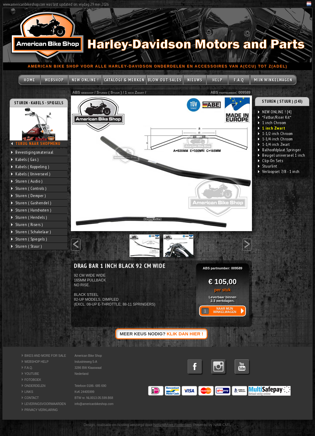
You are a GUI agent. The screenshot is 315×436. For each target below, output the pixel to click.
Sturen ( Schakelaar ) (31, 231)
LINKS (28, 392)
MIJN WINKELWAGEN (273, 80)
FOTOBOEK (32, 379)
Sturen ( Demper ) (28, 195)
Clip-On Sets (270, 160)
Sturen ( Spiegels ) (29, 239)
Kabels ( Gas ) (24, 159)
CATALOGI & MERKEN (124, 80)
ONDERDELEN (34, 385)
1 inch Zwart (134, 92)
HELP (217, 80)
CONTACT (31, 398)
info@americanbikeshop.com (94, 404)
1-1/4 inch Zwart (274, 144)
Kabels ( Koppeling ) (30, 166)
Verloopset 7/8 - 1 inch (279, 171)
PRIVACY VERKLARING (41, 410)
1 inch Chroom (272, 122)
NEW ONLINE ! (85, 80)
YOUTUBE (31, 373)
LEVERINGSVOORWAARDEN (45, 404)
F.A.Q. (28, 367)
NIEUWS (194, 80)
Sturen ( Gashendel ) (31, 202)
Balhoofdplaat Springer (279, 149)
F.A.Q (239, 80)
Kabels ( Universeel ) (30, 174)
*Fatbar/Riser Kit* (274, 117)
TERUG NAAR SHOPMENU (37, 143)
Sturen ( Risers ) (27, 224)
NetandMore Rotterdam (172, 425)
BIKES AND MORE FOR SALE (45, 355)
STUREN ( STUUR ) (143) (282, 101)
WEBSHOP (54, 80)
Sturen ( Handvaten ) (31, 210)
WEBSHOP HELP (36, 361)
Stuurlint (267, 166)
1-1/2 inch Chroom (275, 133)
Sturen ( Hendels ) (29, 217)
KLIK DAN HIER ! (185, 333)
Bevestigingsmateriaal (32, 152)
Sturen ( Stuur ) (26, 246)
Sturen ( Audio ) (26, 181)
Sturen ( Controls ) (28, 188)
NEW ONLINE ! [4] (274, 111)
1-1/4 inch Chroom (275, 139)
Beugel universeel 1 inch (281, 155)
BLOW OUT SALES (165, 80)
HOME (29, 80)
